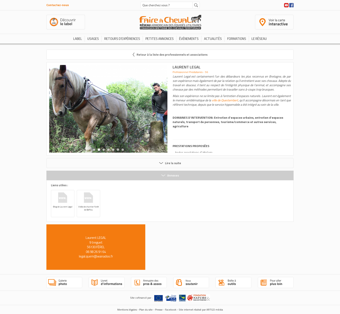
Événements (189, 38)
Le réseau (259, 38)
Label (77, 38)
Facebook (170, 310)
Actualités (213, 38)
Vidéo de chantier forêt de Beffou (88, 208)
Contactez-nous (57, 5)
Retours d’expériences (122, 38)
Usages (93, 38)
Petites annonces (159, 38)
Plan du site (146, 310)
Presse (159, 310)
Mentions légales (127, 310)
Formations (236, 38)
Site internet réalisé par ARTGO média (201, 310)
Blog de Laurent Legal (62, 206)
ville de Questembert (225, 100)
